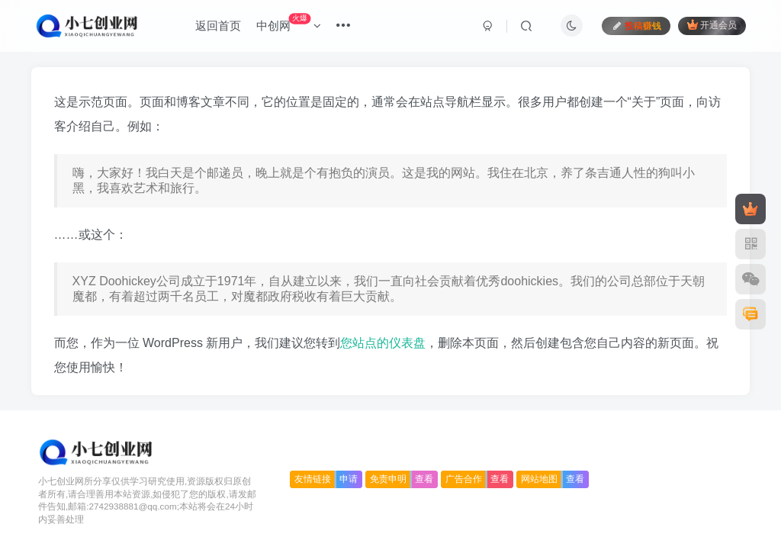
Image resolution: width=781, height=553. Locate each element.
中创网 (288, 22)
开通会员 (712, 25)
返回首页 (218, 25)
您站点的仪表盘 (383, 342)
